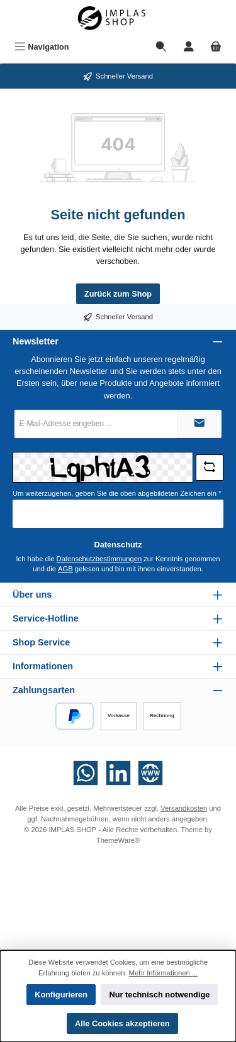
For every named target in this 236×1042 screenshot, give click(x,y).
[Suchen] (161, 46)
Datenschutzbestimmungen (99, 558)
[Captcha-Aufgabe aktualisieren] (209, 467)
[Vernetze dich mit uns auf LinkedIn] (118, 773)
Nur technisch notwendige (159, 994)
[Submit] (199, 424)
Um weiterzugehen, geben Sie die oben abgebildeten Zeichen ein (117, 493)
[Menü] (41, 46)
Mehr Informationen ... (163, 973)
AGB (65, 569)
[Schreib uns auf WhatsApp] (85, 773)
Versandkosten (183, 808)
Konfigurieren (61, 994)
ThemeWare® (118, 840)
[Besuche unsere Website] (150, 773)
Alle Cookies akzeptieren (122, 1023)
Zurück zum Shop (118, 294)
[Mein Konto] (189, 46)
